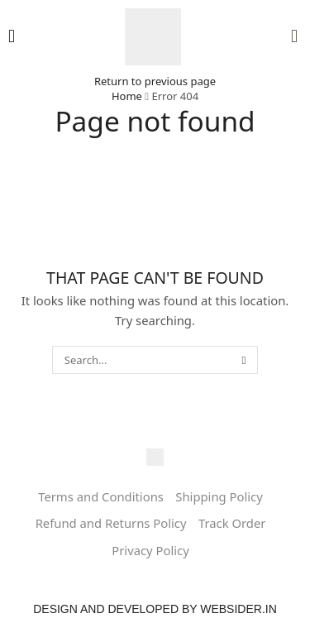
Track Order (231, 523)
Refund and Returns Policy (111, 523)
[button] (11, 36)
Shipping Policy (219, 496)
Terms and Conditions (101, 496)
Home (127, 96)
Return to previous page (155, 81)
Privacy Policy (150, 550)
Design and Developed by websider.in (155, 609)
